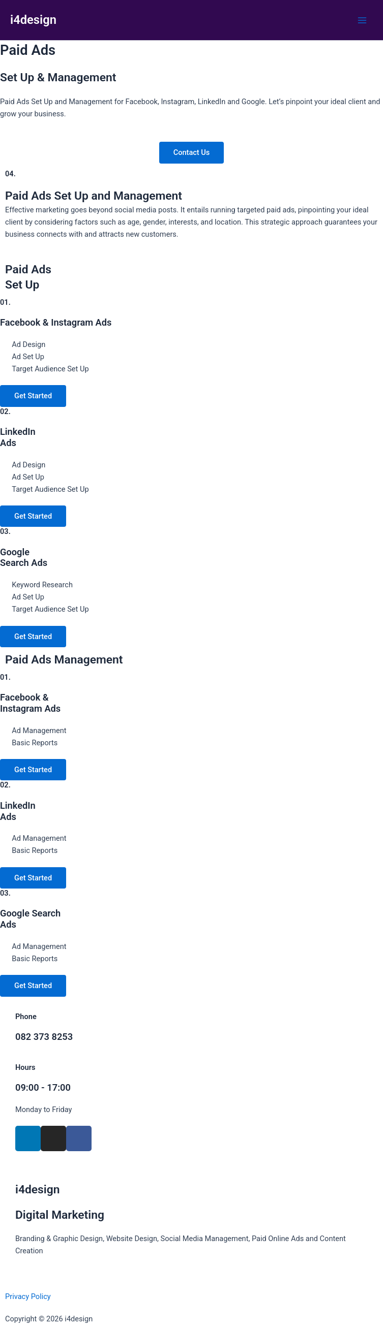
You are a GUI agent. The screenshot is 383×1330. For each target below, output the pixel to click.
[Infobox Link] (191, 1032)
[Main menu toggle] (362, 20)
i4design (33, 20)
